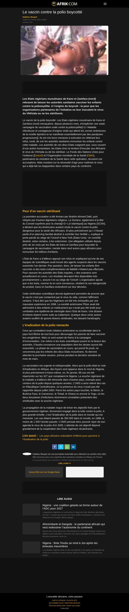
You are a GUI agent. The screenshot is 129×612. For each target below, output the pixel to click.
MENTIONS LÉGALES (72, 603)
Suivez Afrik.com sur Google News (44, 472)
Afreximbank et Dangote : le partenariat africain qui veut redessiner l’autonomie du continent (73, 526)
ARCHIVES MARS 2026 (57, 606)
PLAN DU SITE (72, 600)
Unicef (38, 155)
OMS (90, 155)
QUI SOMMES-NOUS (56, 603)
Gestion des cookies (73, 606)
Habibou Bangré (30, 17)
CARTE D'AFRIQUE (58, 600)
